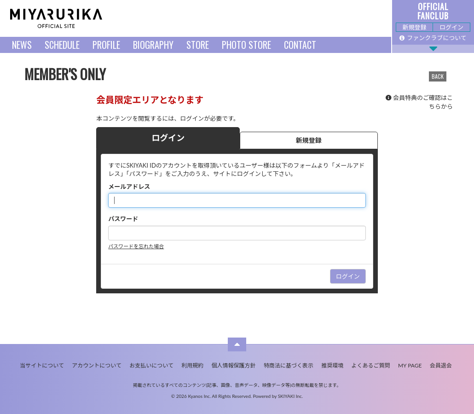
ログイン (451, 27)
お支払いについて (151, 365)
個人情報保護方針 (234, 365)
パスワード (123, 218)
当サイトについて (42, 365)
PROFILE (106, 45)
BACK (438, 76)
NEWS (22, 45)
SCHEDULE (62, 45)
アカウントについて (96, 365)
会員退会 (441, 365)
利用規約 (192, 365)
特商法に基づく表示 (288, 365)
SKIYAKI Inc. (290, 396)
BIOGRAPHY (153, 45)
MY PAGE (410, 365)
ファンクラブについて (433, 37)
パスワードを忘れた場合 (136, 246)
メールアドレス (129, 186)
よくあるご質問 (371, 365)
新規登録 (414, 27)
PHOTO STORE (246, 45)
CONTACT (300, 45)
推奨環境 (332, 365)
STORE (197, 45)
